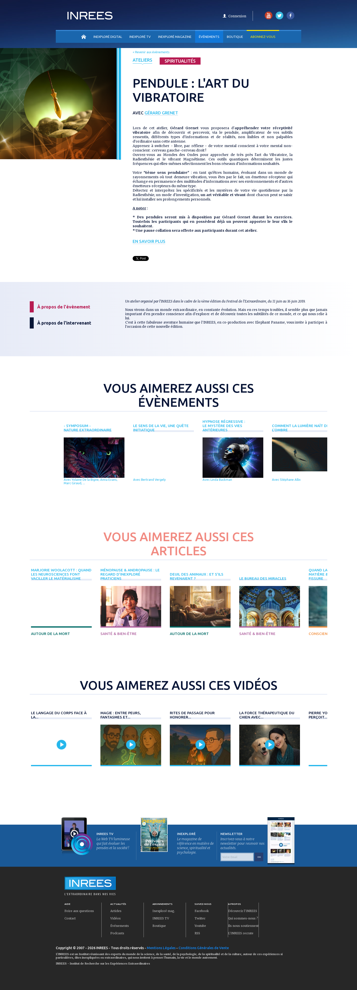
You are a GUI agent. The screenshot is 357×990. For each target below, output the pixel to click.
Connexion (237, 16)
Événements (209, 36)
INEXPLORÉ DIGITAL (107, 36)
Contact (70, 918)
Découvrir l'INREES (242, 911)
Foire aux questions (79, 911)
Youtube (200, 926)
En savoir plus (149, 241)
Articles (115, 911)
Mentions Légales (161, 948)
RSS (197, 933)
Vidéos (115, 918)
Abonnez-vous (262, 36)
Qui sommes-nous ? (243, 918)
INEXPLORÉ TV (140, 36)
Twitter (200, 918)
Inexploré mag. (163, 911)
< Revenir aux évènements (151, 52)
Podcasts (117, 933)
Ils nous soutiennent (243, 926)
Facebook (202, 911)
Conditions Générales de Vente (203, 948)
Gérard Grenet (161, 112)
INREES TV (160, 918)
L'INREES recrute (240, 933)
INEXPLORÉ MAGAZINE (174, 36)
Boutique (235, 36)
